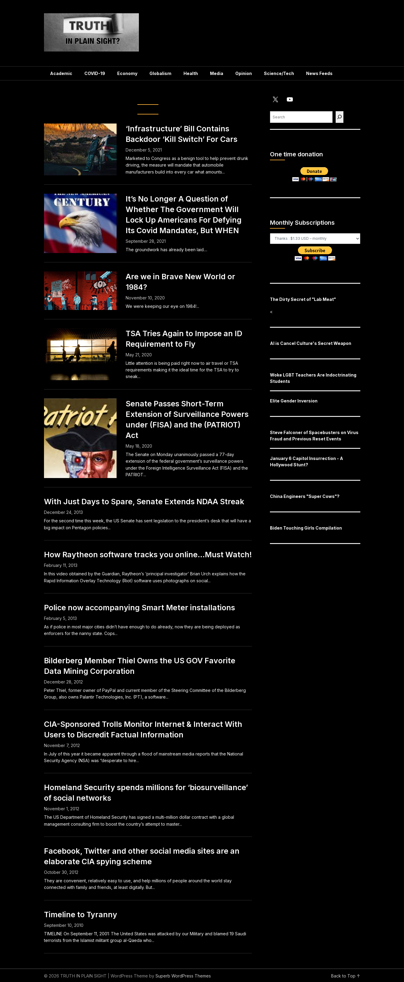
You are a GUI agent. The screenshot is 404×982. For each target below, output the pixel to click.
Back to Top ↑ (345, 975)
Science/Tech (279, 73)
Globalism (160, 73)
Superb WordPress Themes (183, 975)
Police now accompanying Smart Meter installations (139, 607)
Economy (127, 73)
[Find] (339, 117)
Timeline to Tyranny (80, 914)
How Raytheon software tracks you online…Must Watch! (148, 554)
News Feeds (319, 73)
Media (216, 73)
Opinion (243, 73)
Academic (61, 73)
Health (190, 73)
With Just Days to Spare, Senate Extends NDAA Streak (144, 501)
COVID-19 (94, 73)
